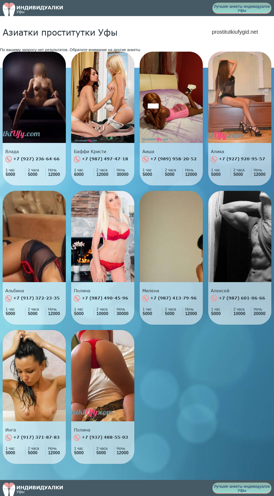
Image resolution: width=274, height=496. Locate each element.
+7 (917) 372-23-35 (32, 298)
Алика (217, 151)
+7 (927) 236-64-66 (32, 159)
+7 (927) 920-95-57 (238, 159)
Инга (10, 430)
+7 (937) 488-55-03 (101, 437)
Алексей (220, 291)
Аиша (148, 151)
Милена (150, 291)
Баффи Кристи (90, 151)
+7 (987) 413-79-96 (169, 298)
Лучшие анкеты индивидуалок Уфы (242, 8)
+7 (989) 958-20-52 (169, 159)
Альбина (14, 291)
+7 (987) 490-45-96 (101, 298)
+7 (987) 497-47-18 (101, 159)
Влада (12, 151)
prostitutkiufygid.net (235, 32)
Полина (82, 291)
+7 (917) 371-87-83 (32, 437)
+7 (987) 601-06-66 (238, 298)
